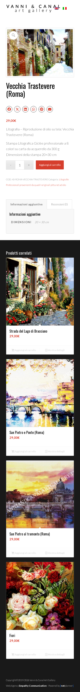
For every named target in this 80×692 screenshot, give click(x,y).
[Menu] (72, 8)
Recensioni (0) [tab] (59, 204)
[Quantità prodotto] (19, 165)
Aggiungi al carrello (50, 164)
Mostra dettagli (55, 350)
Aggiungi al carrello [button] (24, 350)
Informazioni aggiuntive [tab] (26, 204)
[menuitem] (72, 8)
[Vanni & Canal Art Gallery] (33, 8)
